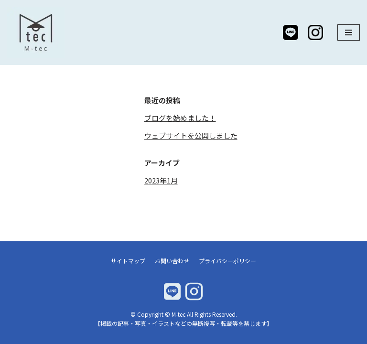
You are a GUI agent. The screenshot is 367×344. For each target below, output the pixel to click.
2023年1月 (161, 180)
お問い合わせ (172, 261)
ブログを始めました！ (180, 118)
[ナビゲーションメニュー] (348, 32)
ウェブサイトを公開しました (190, 135)
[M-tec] (38, 32)
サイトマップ (128, 261)
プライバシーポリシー (227, 261)
